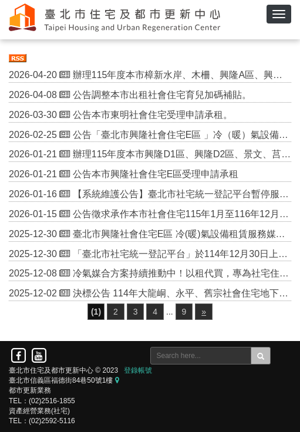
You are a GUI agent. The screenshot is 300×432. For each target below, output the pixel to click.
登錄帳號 (138, 370)
